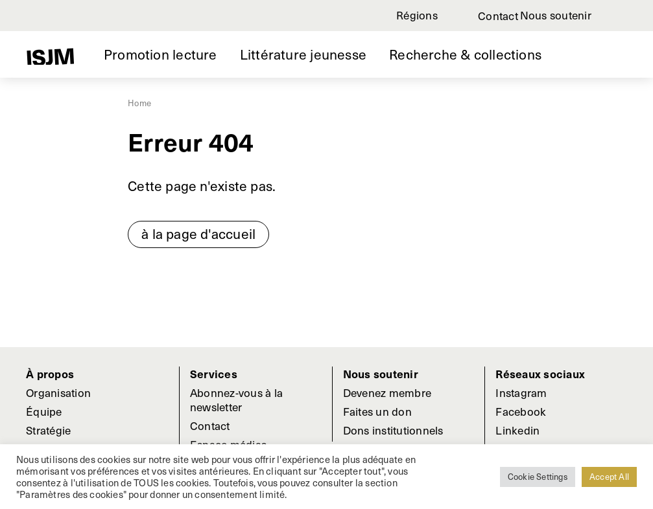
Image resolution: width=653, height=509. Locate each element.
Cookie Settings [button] (537, 476)
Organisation (58, 392)
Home (139, 103)
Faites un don (377, 411)
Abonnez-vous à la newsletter (236, 399)
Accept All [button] (609, 476)
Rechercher (621, 16)
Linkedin (517, 430)
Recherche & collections (465, 54)
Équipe (44, 411)
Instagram (521, 392)
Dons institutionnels (393, 430)
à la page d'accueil (198, 233)
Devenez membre (387, 392)
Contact (498, 15)
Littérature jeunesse (303, 54)
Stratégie (48, 430)
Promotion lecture (160, 54)
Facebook (520, 411)
